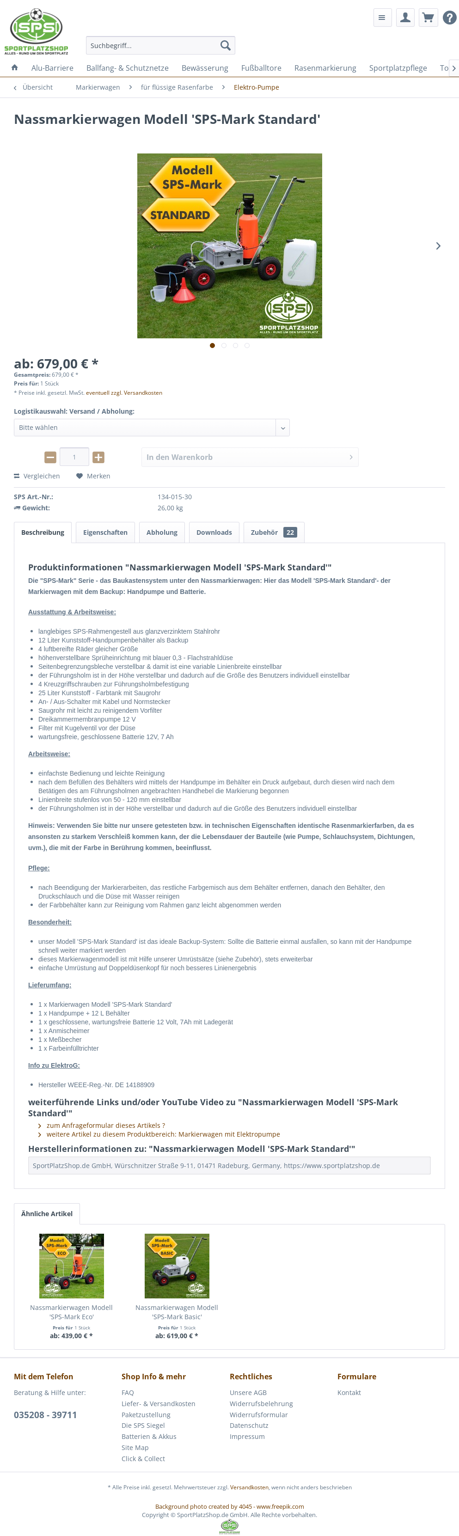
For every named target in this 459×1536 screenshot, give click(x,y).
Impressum (247, 1436)
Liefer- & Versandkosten (159, 1403)
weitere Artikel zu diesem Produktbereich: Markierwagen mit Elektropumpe (159, 1134)
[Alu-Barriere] (52, 68)
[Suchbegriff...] (160, 45)
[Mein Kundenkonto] (405, 17)
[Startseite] (15, 68)
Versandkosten (249, 1487)
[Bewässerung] (205, 68)
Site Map (135, 1447)
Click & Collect (143, 1458)
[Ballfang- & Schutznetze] (127, 68)
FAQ (128, 1392)
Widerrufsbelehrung (261, 1403)
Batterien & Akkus (149, 1436)
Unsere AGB (248, 1392)
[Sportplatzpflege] (398, 68)
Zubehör (274, 532)
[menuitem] (160, 45)
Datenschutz (249, 1425)
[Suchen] (225, 45)
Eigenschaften (105, 532)
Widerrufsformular (259, 1414)
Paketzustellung (146, 1414)
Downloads (214, 532)
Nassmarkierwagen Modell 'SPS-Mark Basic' (176, 1312)
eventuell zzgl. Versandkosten (124, 393)
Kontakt (349, 1392)
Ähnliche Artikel (47, 1213)
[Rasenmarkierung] (325, 68)
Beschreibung (42, 532)
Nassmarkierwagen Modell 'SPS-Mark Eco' (71, 1312)
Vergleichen (37, 475)
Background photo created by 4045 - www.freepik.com (229, 1506)
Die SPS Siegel (143, 1425)
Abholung (162, 532)
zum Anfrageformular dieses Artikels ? (101, 1125)
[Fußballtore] (261, 68)
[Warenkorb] (428, 17)
